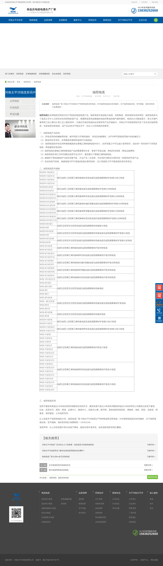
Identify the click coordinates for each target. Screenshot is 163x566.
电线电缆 (33, 20)
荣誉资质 (132, 508)
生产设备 (82, 508)
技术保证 (82, 513)
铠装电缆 (19, 74)
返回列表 (152, 477)
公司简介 (132, 499)
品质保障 (48, 20)
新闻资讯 (27, 82)
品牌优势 (98, 513)
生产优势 (98, 499)
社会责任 (132, 504)
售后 (151, 508)
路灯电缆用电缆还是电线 (59, 470)
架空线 (63, 504)
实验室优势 (99, 504)
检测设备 (82, 504)
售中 (151, 504)
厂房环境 (132, 513)
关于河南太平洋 (125, 20)
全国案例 (63, 20)
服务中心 (78, 20)
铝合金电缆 (56, 74)
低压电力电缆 (47, 504)
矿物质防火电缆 (48, 517)
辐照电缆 (37, 82)
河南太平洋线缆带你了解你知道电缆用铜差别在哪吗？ (63, 451)
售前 (151, 499)
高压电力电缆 (47, 499)
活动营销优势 (100, 522)
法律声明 (134, 560)
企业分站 (143, 20)
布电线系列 (46, 522)
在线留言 (132, 522)
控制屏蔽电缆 (44, 74)
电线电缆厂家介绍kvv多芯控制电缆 (56, 457)
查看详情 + (148, 465)
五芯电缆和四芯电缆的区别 (59, 465)
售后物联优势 (100, 517)
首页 (19, 82)
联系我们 (145, 2)
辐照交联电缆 (63, 478)
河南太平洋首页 (15, 20)
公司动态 (115, 499)
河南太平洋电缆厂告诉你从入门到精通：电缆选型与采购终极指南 (68, 445)
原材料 (81, 499)
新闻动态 (107, 20)
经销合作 (134, 2)
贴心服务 (154, 493)
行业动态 (14, 107)
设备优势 (98, 508)
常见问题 (14, 114)
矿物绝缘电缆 (31, 74)
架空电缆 (66, 74)
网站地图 (155, 2)
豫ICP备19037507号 (51, 560)
